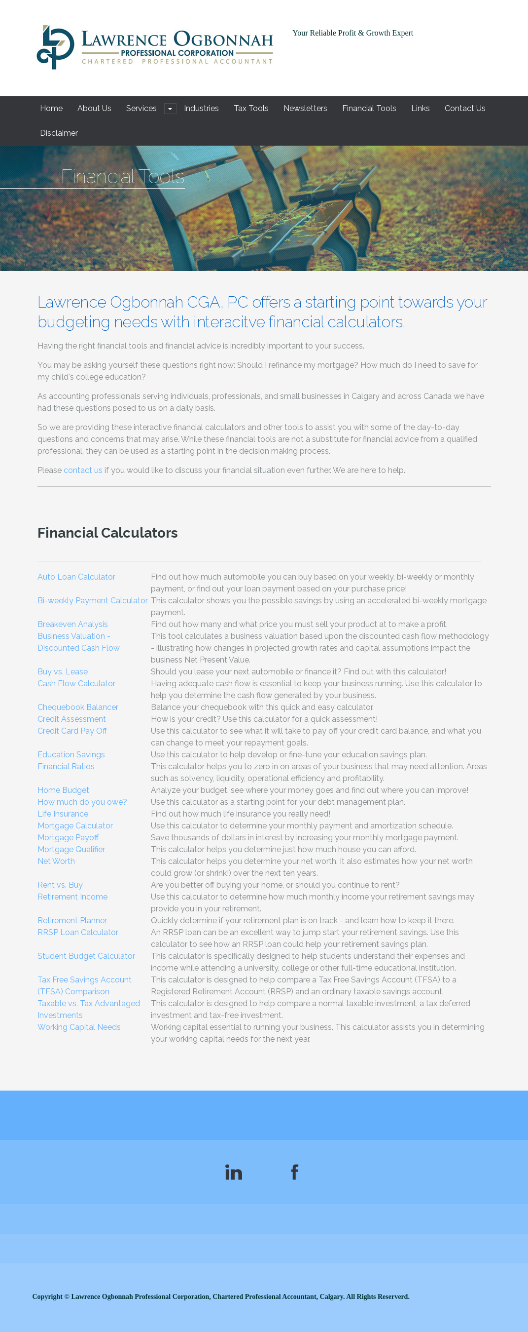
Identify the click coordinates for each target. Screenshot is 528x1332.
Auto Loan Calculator (76, 577)
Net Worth (56, 861)
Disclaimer (59, 133)
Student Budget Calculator (86, 956)
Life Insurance (62, 814)
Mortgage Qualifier (71, 849)
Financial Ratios (66, 766)
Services (141, 108)
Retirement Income (72, 896)
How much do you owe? (82, 802)
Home (51, 108)
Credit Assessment (71, 719)
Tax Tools (251, 108)
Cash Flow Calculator (76, 683)
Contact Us (465, 108)
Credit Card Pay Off (72, 731)
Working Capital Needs (79, 1027)
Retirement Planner (72, 920)
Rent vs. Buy (60, 885)
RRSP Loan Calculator (77, 932)
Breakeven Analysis (72, 624)
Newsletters (305, 108)
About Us (94, 108)
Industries (201, 108)
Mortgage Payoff (68, 837)
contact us (83, 470)
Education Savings (71, 754)
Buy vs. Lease (62, 671)
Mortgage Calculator (75, 825)
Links (420, 108)
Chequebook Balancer (77, 707)
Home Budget (63, 790)
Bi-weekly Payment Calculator (92, 600)
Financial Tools (369, 108)
